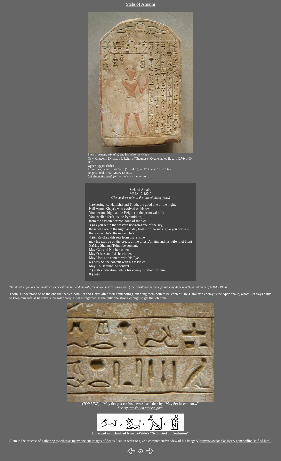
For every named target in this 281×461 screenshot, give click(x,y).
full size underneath (100, 176)
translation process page (146, 408)
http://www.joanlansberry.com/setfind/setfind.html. (235, 441)
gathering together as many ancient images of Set (76, 441)
